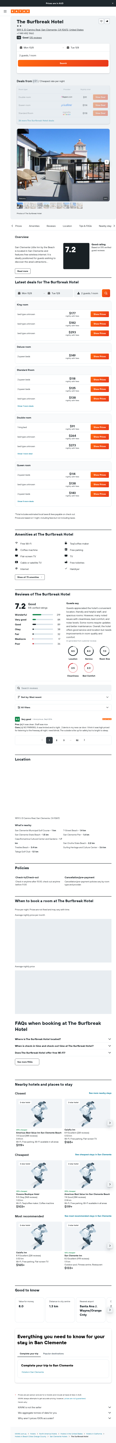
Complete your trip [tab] (29, 1303)
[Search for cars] (5, 33)
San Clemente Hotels (58, 1386)
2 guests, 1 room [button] (27, 55)
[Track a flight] (5, 55)
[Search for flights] (5, 21)
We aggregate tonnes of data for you (64, 1362)
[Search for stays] (5, 27)
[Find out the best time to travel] (5, 61)
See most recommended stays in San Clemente (88, 1165)
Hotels (33, 1383)
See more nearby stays (100, 1042)
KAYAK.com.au (21, 1383)
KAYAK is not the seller (64, 1357)
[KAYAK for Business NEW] (5, 67)
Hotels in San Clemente (33, 1321)
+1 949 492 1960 (25, 33)
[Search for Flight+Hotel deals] (5, 40)
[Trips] (5, 76)
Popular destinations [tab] (53, 1303)
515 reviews (35, 37)
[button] (112, 3)
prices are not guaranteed (74, 1348)
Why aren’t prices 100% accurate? (64, 1368)
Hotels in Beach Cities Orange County (30, 1386)
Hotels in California (94, 1383)
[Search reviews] (65, 688)
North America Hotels (48, 1383)
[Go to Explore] (5, 48)
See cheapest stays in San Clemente (93, 1104)
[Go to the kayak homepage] (20, 11)
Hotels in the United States (72, 1383)
